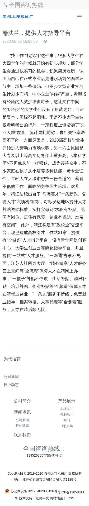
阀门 (66, 420)
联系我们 (22, 435)
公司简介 (22, 401)
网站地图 (56, 498)
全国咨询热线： (44, 448)
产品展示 (66, 401)
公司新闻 (11, 376)
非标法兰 (66, 409)
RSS (70, 498)
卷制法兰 (66, 414)
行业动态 (11, 385)
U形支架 (67, 426)
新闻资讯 (22, 412)
